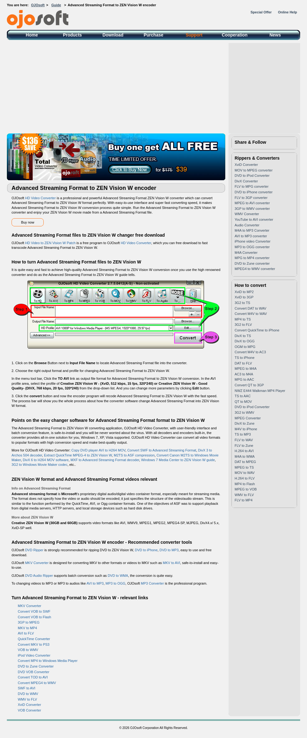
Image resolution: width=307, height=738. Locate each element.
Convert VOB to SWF (34, 611)
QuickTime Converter (34, 639)
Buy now (27, 222)
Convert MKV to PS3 (34, 644)
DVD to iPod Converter (252, 175)
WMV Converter (247, 214)
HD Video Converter (40, 198)
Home (32, 34)
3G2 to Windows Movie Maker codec (39, 464)
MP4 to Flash (245, 484)
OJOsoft (38, 5)
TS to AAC (243, 396)
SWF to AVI (26, 688)
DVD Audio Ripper (39, 575)
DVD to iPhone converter (254, 192)
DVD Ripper (34, 550)
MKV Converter (36, 563)
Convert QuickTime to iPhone (257, 330)
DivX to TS (243, 336)
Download (113, 34)
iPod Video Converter (34, 655)
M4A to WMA (245, 456)
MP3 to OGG (115, 583)
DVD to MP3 (168, 550)
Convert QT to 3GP (249, 385)
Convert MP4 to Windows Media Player (47, 661)
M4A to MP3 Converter (252, 230)
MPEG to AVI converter (252, 203)
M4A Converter (246, 252)
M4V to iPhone (246, 429)
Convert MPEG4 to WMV (37, 683)
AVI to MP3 (95, 583)
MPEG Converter (248, 418)
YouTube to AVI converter (254, 219)
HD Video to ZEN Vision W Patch (50, 243)
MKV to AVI (171, 563)
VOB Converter (29, 710)
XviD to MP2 (244, 292)
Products (72, 34)
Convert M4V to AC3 (250, 352)
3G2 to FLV (243, 324)
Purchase (153, 34)
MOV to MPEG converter (254, 170)
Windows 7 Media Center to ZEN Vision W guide (178, 460)
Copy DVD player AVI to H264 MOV (98, 450)
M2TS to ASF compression (134, 455)
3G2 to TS (242, 303)
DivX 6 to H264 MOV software (46, 460)
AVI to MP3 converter (251, 236)
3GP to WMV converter (252, 208)
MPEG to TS (244, 467)
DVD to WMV (28, 694)
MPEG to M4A (245, 368)
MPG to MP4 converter (252, 258)
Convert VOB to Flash (34, 617)
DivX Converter (246, 181)
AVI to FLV (26, 633)
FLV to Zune (244, 445)
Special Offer (261, 12)
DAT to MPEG (245, 462)
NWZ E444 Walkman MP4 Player (260, 391)
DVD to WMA (118, 575)
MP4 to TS (243, 319)
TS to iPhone (245, 357)
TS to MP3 (243, 434)
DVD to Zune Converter (36, 666)
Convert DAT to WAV (250, 308)
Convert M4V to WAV (251, 314)
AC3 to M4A (244, 374)
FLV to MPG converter (252, 186)
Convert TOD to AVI (33, 677)
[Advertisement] (153, 86)
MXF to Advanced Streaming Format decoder (105, 460)
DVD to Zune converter (252, 263)
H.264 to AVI (244, 451)
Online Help (287, 12)
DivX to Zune (245, 423)
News (275, 34)
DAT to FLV (243, 363)
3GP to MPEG (29, 622)
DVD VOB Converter (33, 672)
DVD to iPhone (146, 550)
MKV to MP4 (27, 628)
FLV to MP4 (243, 500)
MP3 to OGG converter (252, 247)
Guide (56, 5)
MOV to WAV (245, 473)
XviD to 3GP (244, 297)
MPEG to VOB (246, 489)
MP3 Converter (152, 583)
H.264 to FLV (245, 478)
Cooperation (234, 34)
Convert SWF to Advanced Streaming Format (161, 450)
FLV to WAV (244, 440)
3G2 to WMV (244, 412)
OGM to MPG (245, 347)
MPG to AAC (244, 379)
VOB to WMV (28, 650)
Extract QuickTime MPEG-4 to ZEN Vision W (78, 455)
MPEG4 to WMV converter (255, 269)
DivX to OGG (245, 341)
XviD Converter (29, 705)
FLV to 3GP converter (251, 198)
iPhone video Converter (252, 241)
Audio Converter (247, 225)
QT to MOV (243, 401)
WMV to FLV (27, 699)
